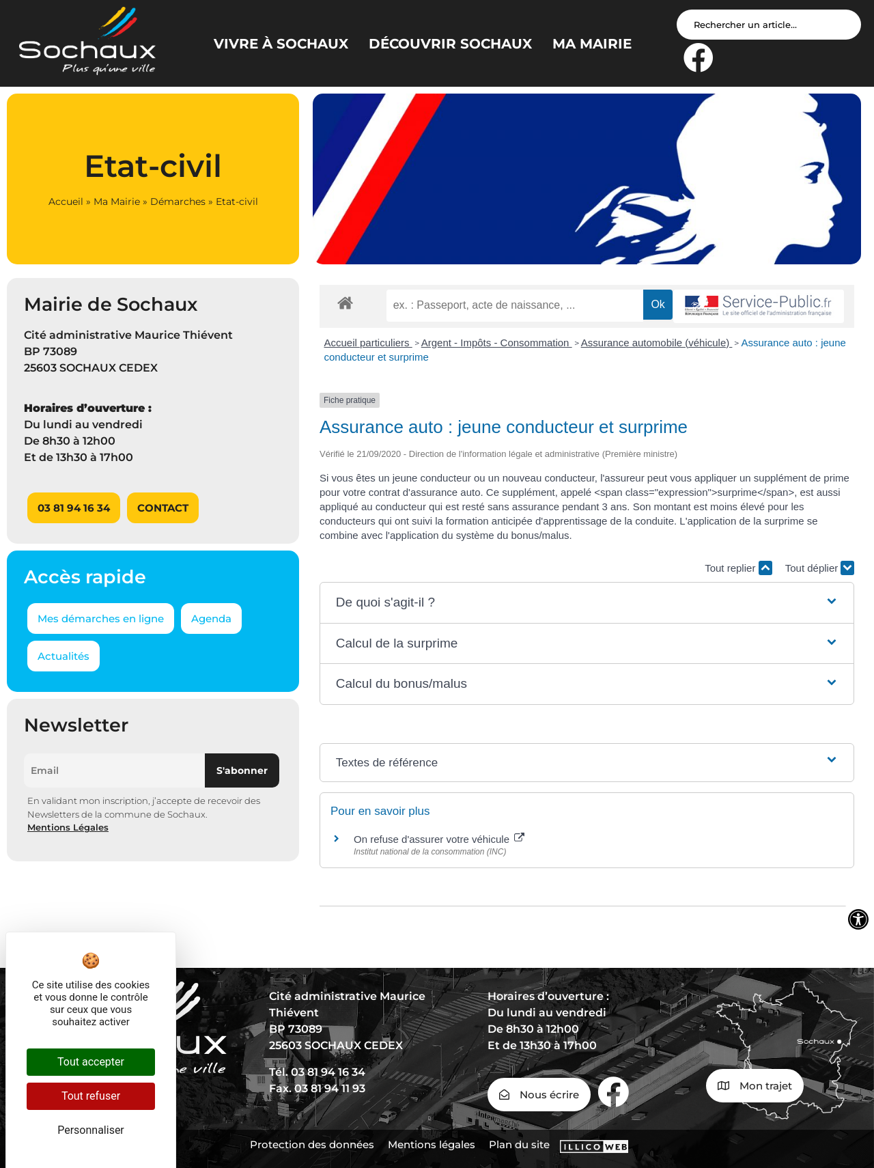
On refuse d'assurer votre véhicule (439, 839)
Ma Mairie (117, 201)
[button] (587, 603)
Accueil (65, 201)
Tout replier (738, 568)
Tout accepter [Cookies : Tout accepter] (90, 1061)
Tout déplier (820, 568)
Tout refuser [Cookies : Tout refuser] (90, 1095)
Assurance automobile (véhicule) (657, 342)
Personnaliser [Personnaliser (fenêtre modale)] (90, 1130)
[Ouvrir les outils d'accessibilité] (858, 919)
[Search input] (769, 25)
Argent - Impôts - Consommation (496, 342)
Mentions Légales (68, 827)
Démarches (178, 201)
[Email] (114, 770)
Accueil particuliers (368, 342)
